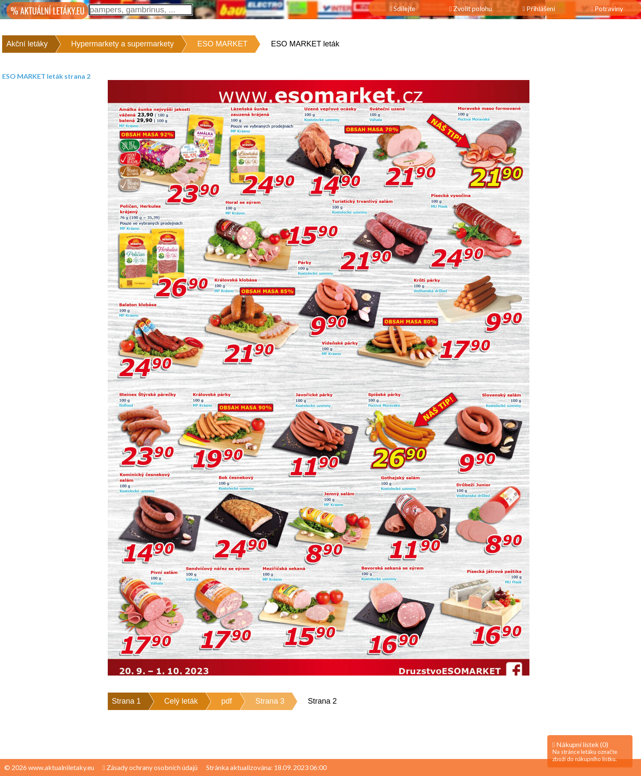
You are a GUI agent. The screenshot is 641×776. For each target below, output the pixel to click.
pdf (226, 701)
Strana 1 (126, 701)
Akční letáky (27, 44)
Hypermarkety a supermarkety (122, 44)
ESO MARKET (222, 44)
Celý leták (181, 701)
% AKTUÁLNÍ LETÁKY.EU (47, 10)
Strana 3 (270, 701)
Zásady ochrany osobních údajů (150, 767)
